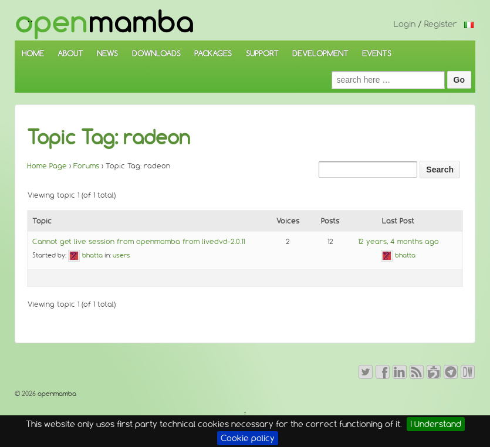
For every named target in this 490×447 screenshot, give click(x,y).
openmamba (56, 394)
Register (440, 24)
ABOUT (70, 53)
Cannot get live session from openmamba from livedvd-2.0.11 (138, 241)
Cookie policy (248, 438)
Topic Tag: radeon (108, 137)
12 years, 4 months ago (398, 241)
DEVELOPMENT (320, 53)
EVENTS (376, 53)
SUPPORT (262, 53)
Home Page (47, 165)
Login (404, 24)
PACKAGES (213, 53)
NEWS (107, 53)
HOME (33, 53)
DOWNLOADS (156, 53)
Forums (86, 165)
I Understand (435, 424)
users (121, 255)
